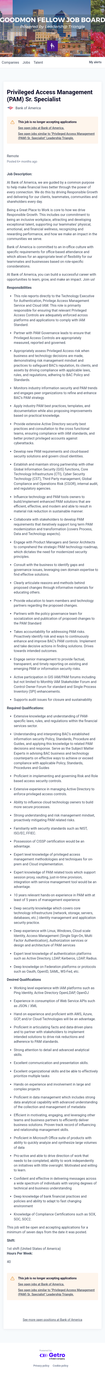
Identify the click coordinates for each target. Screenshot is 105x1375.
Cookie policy (60, 1365)
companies (10, 62)
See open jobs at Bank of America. (41, 128)
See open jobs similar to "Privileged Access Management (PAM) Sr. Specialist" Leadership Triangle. (56, 136)
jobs (26, 62)
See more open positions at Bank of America (52, 1319)
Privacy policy (41, 1365)
